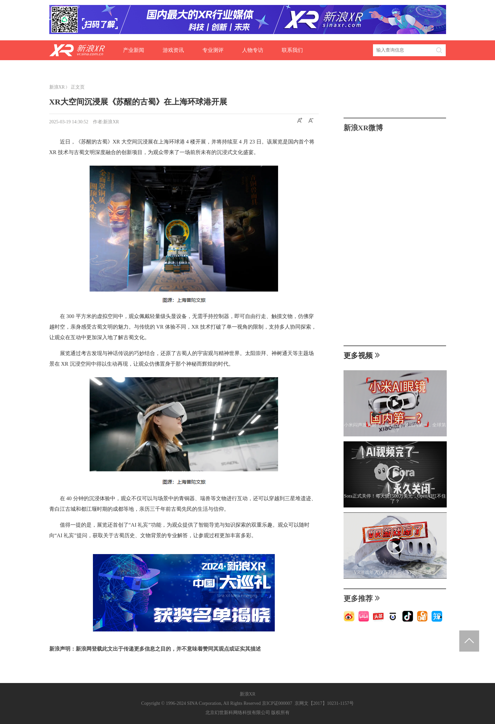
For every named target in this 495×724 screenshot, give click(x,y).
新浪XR (57, 87)
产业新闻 (133, 50)
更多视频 (362, 355)
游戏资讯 (173, 50)
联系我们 (292, 50)
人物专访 (252, 50)
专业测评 (213, 50)
